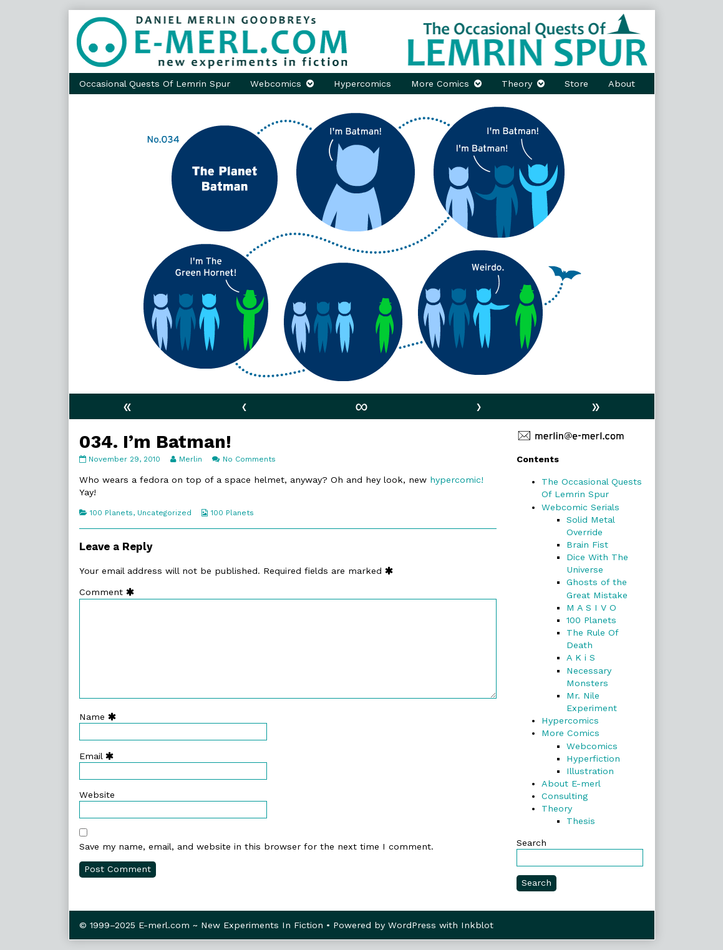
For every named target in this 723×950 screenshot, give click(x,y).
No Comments (249, 459)
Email (99, 756)
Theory (517, 84)
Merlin (190, 459)
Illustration (590, 771)
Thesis (580, 821)
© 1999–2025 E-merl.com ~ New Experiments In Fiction (201, 925)
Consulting (564, 796)
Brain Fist (587, 545)
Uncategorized (164, 512)
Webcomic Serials (580, 507)
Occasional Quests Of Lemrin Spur (154, 84)
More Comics (440, 84)
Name (100, 717)
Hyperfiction (593, 758)
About (621, 84)
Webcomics (275, 84)
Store (576, 84)
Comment (109, 592)
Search (531, 843)
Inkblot (477, 925)
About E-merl (571, 783)
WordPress (412, 925)
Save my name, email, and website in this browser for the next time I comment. (256, 846)
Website (97, 795)
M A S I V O (591, 608)
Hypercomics (362, 84)
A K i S (580, 657)
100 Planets (111, 512)
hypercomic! (456, 480)
